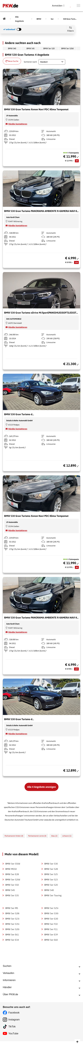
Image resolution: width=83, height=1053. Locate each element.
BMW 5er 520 (49, 48)
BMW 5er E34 (12, 940)
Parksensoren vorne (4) (37, 836)
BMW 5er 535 (12, 895)
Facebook (13, 1024)
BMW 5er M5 (11, 908)
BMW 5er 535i (12, 924)
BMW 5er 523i (12, 918)
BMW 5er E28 (12, 874)
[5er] (52, 19)
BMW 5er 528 (51, 869)
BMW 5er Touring (53, 895)
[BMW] (39, 19)
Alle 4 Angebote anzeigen (41, 786)
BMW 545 (30, 48)
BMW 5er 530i (51, 913)
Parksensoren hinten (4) (14, 836)
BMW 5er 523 (51, 879)
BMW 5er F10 (51, 924)
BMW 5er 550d (12, 863)
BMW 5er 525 (51, 874)
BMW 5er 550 (12, 885)
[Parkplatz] (70, 5)
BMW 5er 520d (67, 48)
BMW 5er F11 (51, 929)
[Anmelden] (58, 5)
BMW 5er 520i (12, 929)
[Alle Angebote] (21, 19)
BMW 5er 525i (51, 908)
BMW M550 (11, 869)
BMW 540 (12, 48)
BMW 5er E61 (12, 934)
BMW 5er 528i (12, 913)
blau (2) (54, 836)
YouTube (13, 1045)
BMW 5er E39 (51, 934)
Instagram (14, 1031)
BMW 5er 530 (51, 863)
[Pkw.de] (4, 19)
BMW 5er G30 (51, 918)
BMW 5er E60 (51, 940)
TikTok (12, 1038)
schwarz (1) (66, 836)
